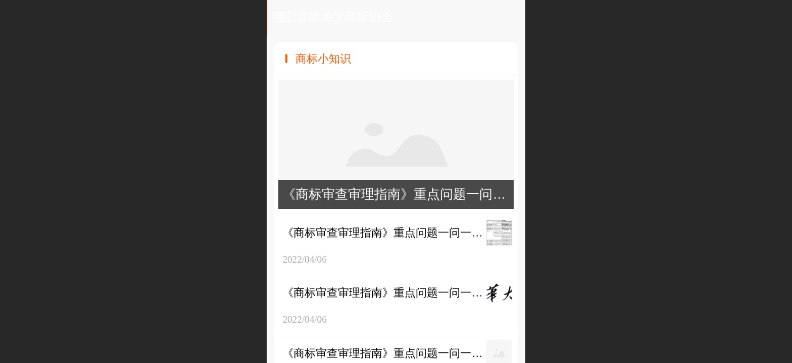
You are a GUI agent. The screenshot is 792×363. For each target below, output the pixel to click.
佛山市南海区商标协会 (396, 17)
